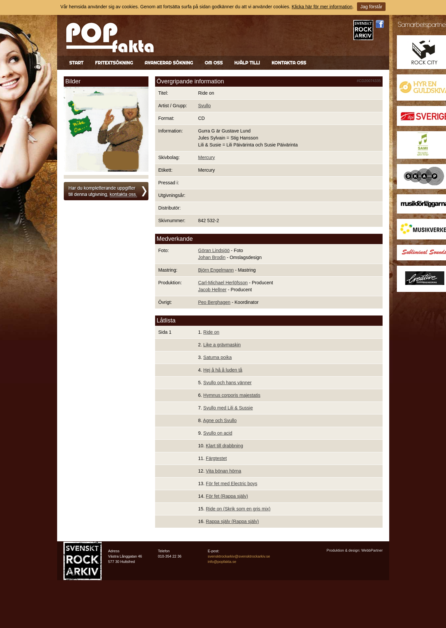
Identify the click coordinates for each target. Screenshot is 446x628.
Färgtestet (216, 458)
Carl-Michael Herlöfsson (223, 282)
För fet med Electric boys (231, 483)
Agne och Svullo (219, 420)
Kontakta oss (289, 63)
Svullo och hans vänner (227, 382)
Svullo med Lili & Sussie (228, 407)
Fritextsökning (114, 63)
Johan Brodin (212, 257)
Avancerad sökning (168, 63)
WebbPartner (372, 550)
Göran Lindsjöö (214, 250)
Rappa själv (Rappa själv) (232, 521)
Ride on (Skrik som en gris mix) (238, 508)
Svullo (204, 105)
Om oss (214, 63)
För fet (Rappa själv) (227, 496)
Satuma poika (217, 357)
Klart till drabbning (224, 445)
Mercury (206, 157)
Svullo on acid (217, 433)
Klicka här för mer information (322, 6)
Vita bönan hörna (223, 471)
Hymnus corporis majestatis (231, 395)
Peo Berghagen (214, 302)
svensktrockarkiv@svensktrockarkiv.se (239, 556)
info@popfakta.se (222, 562)
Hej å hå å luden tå (222, 370)
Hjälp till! (247, 63)
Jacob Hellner (212, 289)
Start (76, 63)
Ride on (211, 332)
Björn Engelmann (216, 270)
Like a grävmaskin (222, 344)
